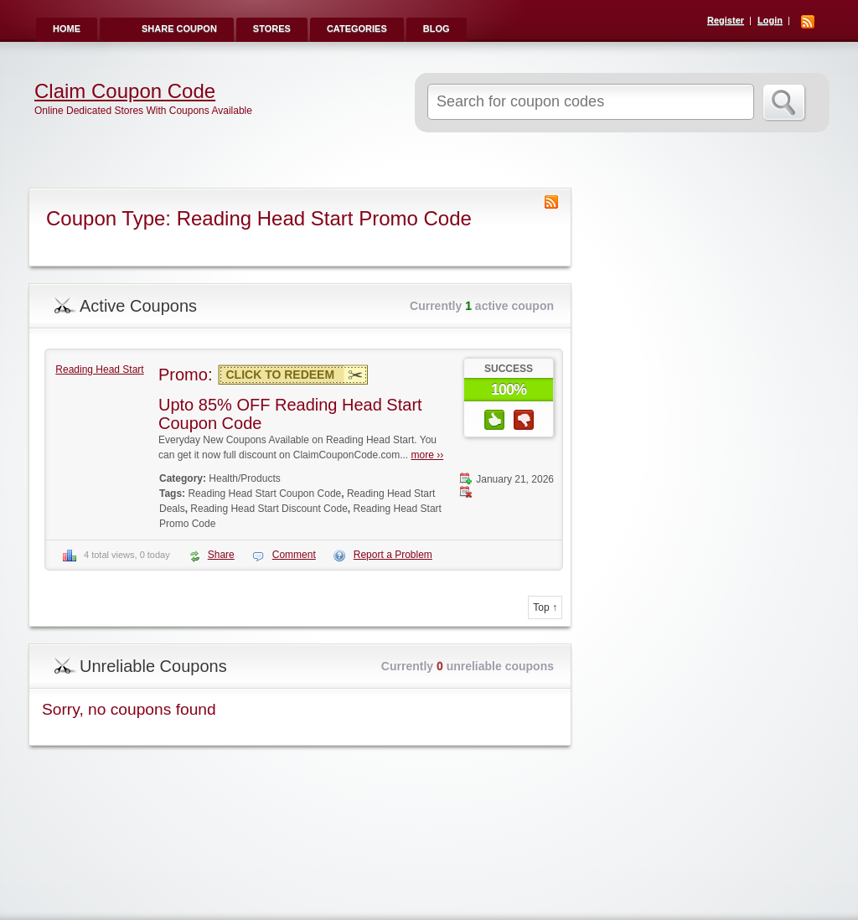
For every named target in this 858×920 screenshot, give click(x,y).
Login (770, 20)
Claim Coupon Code (124, 91)
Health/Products (244, 478)
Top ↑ (545, 607)
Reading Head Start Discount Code (268, 508)
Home (66, 28)
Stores (272, 28)
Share (221, 555)
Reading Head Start (99, 369)
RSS (807, 21)
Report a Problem (393, 555)
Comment (294, 555)
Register (725, 20)
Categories (357, 28)
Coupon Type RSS (551, 202)
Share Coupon (179, 28)
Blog (436, 28)
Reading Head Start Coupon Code (264, 493)
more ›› (427, 455)
